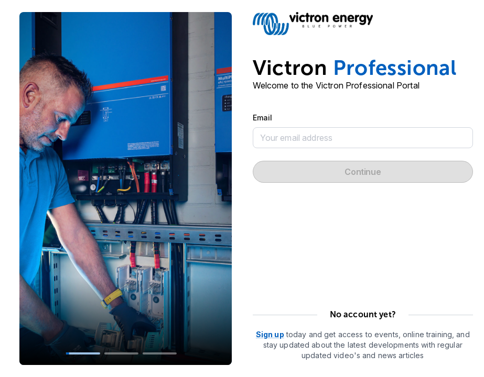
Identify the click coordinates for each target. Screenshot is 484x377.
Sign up (270, 334)
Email (263, 117)
